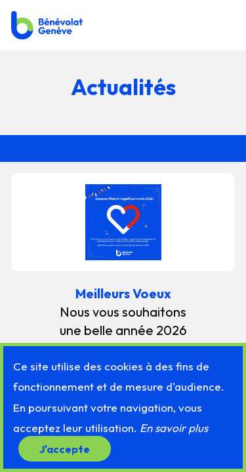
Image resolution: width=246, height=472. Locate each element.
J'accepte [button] (64, 448)
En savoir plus (174, 428)
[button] (222, 24)
